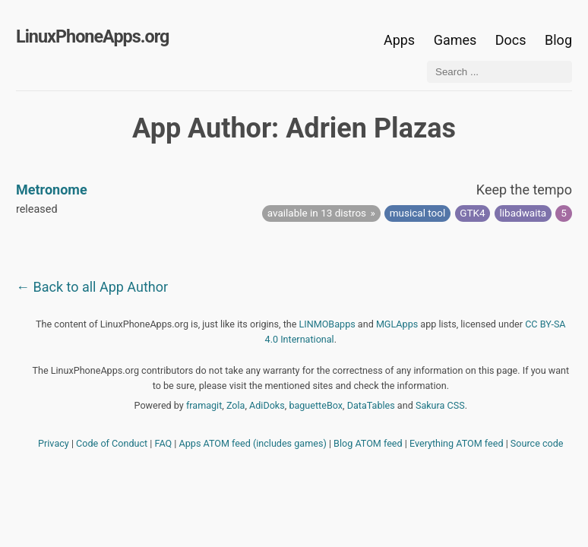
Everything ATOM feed (456, 443)
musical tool (418, 213)
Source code (537, 443)
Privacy (53, 443)
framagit (204, 405)
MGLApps (397, 324)
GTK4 (472, 213)
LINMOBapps (327, 324)
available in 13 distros (316, 213)
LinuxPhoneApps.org (92, 36)
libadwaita (523, 213)
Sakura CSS (440, 405)
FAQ (163, 443)
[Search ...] (499, 72)
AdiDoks (267, 405)
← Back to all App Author (92, 287)
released (37, 209)
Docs (512, 40)
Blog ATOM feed (368, 443)
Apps (399, 40)
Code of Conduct (111, 443)
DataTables (371, 405)
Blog (558, 40)
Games (455, 40)
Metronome (51, 190)
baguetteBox (316, 405)
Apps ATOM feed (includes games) (253, 443)
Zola (235, 405)
